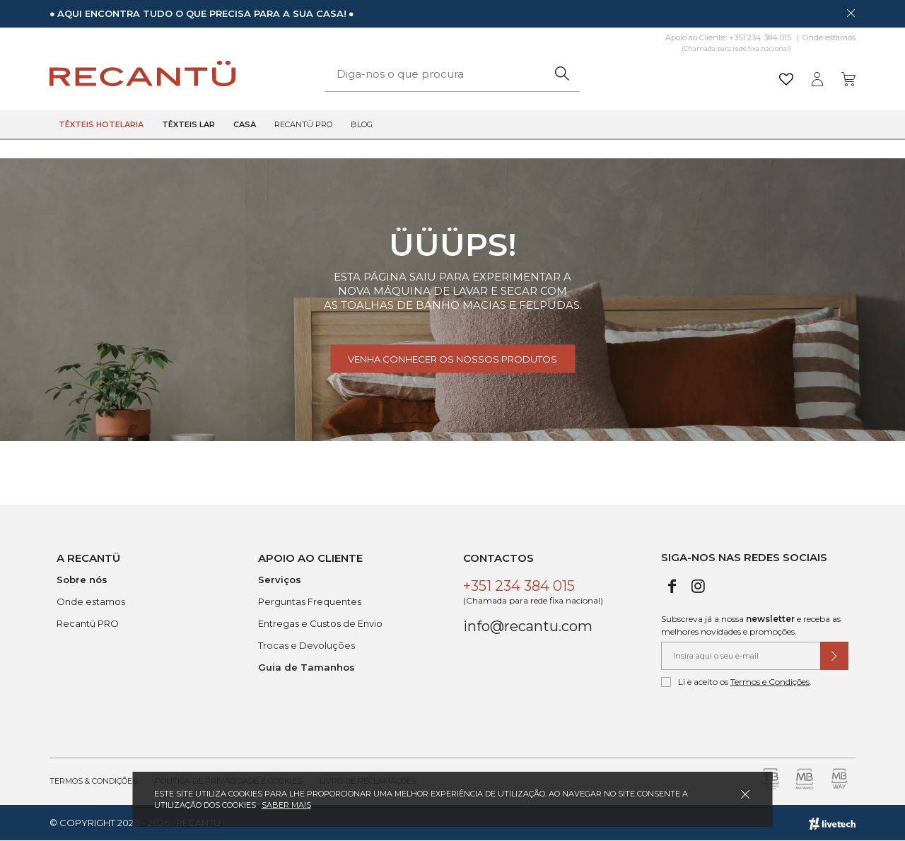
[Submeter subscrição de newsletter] (834, 656)
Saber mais (286, 805)
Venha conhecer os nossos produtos (452, 359)
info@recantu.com (527, 626)
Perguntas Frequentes (309, 601)
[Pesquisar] (562, 74)
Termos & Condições (93, 781)
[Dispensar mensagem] (851, 13)
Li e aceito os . (736, 682)
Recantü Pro (303, 124)
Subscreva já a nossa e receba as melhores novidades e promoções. (751, 625)
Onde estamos (829, 37)
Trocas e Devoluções (306, 645)
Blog (362, 124)
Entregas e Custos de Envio (320, 623)
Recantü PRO (88, 623)
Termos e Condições (770, 681)
